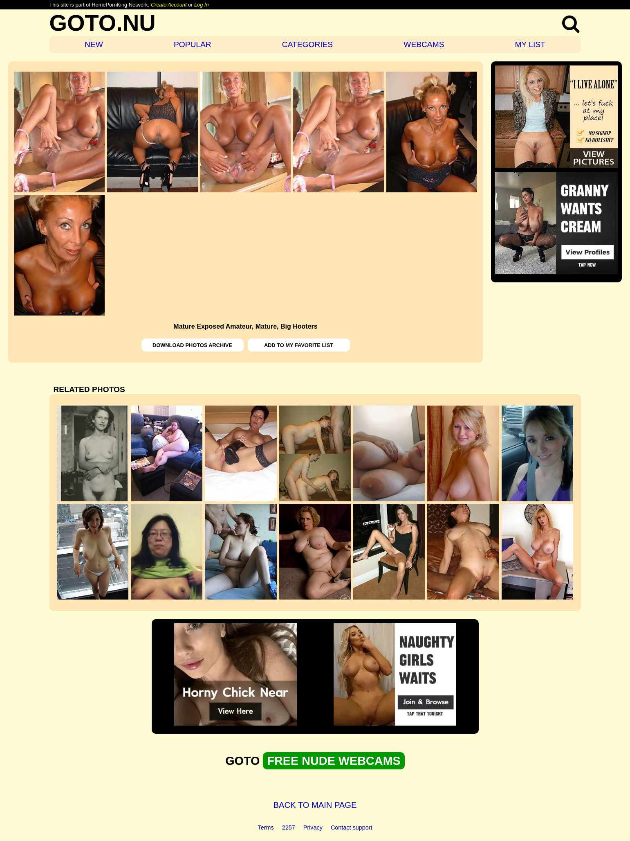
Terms (266, 827)
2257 (288, 827)
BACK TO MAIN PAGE (315, 804)
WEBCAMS (424, 44)
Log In (201, 5)
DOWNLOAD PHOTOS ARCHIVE (192, 345)
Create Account (169, 5)
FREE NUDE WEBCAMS (333, 760)
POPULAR (192, 44)
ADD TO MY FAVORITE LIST (298, 345)
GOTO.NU (102, 23)
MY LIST (530, 44)
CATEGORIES (307, 44)
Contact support (351, 827)
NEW (94, 44)
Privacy (313, 827)
